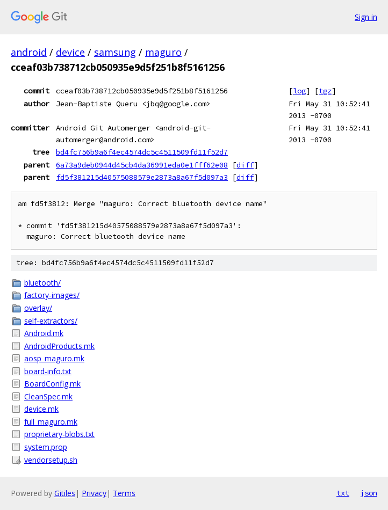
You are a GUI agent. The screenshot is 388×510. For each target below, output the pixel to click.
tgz (325, 91)
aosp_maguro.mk (54, 358)
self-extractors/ (50, 321)
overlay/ (38, 308)
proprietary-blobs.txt (59, 434)
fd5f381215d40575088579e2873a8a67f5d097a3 (142, 177)
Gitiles (64, 493)
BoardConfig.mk (52, 383)
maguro (163, 52)
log (299, 91)
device (70, 52)
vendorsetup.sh (50, 460)
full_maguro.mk (50, 422)
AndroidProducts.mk (59, 346)
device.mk (41, 409)
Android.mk (43, 333)
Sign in (366, 17)
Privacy (94, 493)
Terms (124, 493)
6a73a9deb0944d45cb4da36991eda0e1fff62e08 (142, 165)
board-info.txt (47, 371)
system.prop (45, 447)
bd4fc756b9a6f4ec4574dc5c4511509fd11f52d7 (142, 152)
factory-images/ (52, 295)
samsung (115, 52)
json (368, 493)
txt (342, 493)
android (29, 52)
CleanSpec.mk (48, 396)
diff (245, 165)
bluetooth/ (42, 283)
